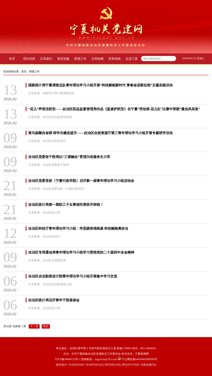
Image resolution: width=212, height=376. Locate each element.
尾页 (46, 326)
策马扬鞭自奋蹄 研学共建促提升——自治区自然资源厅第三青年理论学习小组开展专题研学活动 (100, 133)
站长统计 (61, 364)
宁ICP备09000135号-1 (67, 359)
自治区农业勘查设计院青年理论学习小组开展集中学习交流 (72, 276)
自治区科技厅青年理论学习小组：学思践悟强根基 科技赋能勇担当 (78, 228)
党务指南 (114, 58)
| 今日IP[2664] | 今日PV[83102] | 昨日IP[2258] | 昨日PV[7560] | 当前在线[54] (111, 364)
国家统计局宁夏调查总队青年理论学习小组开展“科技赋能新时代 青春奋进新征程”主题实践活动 (100, 85)
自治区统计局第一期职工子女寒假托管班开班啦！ (65, 204)
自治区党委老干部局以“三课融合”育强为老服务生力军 (69, 157)
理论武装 (29, 58)
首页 (12, 58)
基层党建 (63, 58)
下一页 (34, 326)
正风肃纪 (46, 58)
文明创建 (97, 58)
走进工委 (131, 58)
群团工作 (80, 58)
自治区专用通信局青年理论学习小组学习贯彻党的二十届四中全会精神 (81, 252)
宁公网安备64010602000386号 (139, 359)
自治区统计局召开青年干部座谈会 (54, 300)
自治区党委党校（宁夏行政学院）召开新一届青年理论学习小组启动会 (81, 181)
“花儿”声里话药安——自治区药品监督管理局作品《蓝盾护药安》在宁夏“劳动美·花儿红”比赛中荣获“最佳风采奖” (114, 109)
